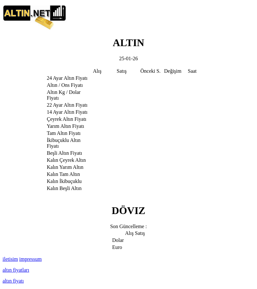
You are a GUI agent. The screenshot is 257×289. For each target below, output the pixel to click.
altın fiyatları (16, 270)
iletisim (10, 259)
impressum (30, 259)
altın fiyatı (13, 281)
